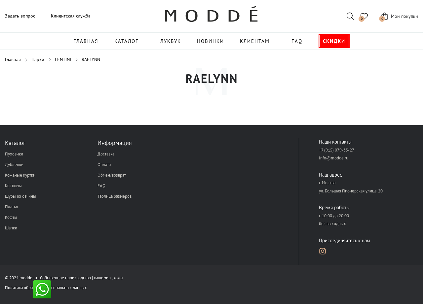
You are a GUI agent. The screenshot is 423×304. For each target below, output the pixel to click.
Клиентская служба (71, 16)
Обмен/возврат (111, 175)
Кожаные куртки (20, 175)
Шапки (11, 228)
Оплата (104, 164)
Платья (11, 207)
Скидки (334, 41)
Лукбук (170, 41)
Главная (85, 41)
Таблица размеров (114, 196)
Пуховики (14, 154)
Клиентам (255, 41)
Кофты (11, 217)
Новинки (210, 41)
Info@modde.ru (333, 158)
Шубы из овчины (20, 196)
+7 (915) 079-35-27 (336, 150)
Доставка (105, 154)
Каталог (126, 41)
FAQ (296, 41)
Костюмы (13, 185)
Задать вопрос (20, 16)
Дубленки (14, 164)
